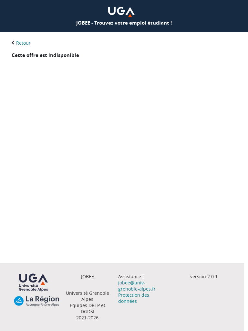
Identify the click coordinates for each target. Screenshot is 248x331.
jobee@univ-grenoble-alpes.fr (137, 286)
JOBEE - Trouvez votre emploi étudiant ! (124, 22)
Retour (23, 43)
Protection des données (133, 298)
